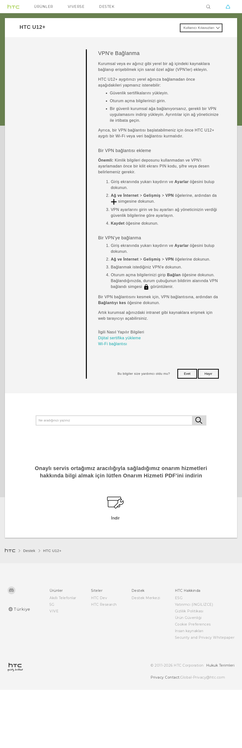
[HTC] (13, 7)
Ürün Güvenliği (188, 618)
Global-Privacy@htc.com (202, 677)
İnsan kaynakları (189, 631)
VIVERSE (76, 6)
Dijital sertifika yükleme (119, 338)
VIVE (54, 611)
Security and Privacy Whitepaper (205, 637)
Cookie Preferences (193, 624)
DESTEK (106, 6)
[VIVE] (228, 6)
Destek (29, 551)
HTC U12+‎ (52, 551)
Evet (187, 373)
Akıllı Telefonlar (63, 598)
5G (52, 604)
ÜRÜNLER (43, 6)
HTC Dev (99, 598)
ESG (179, 598)
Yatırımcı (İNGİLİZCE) (194, 604)
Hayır (208, 373)
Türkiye (22, 609)
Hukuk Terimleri (220, 665)
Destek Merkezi (145, 598)
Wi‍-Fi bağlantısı (112, 344)
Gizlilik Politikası (189, 611)
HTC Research (104, 604)
